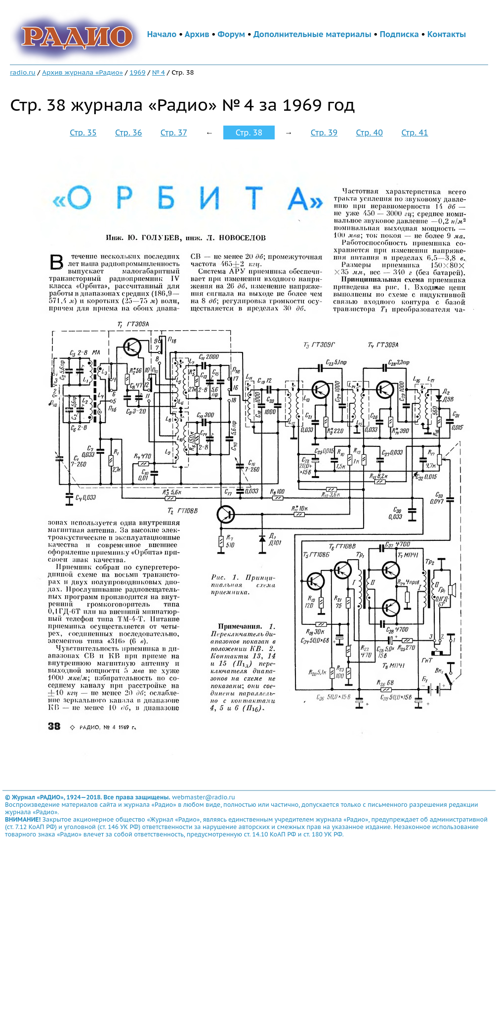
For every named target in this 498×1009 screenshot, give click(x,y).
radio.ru (23, 72)
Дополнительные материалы (312, 34)
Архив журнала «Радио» (82, 72)
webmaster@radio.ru (203, 797)
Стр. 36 (128, 132)
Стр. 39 (324, 132)
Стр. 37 (174, 132)
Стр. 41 (414, 132)
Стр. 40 (369, 132)
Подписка (399, 34)
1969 (137, 72)
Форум (232, 34)
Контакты (446, 34)
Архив (197, 34)
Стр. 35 (83, 132)
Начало (162, 34)
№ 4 (158, 72)
